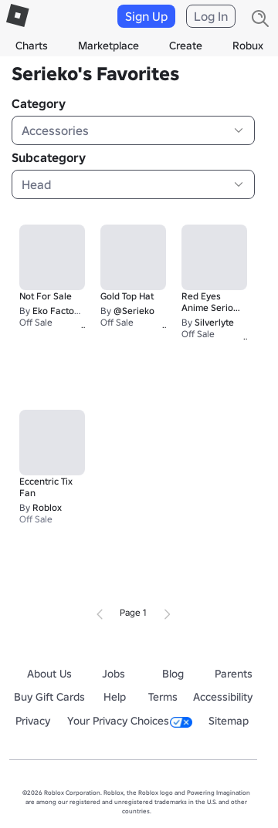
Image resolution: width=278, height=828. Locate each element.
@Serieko (134, 310)
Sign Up (146, 16)
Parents (234, 674)
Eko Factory (57, 310)
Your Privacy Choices (129, 721)
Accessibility (223, 697)
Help (114, 697)
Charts (31, 45)
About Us (49, 674)
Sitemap (228, 721)
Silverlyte (214, 322)
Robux (247, 45)
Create (185, 45)
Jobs (113, 674)
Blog (173, 674)
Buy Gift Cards (49, 697)
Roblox (47, 507)
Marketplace (108, 45)
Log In (211, 16)
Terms (163, 697)
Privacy (32, 721)
